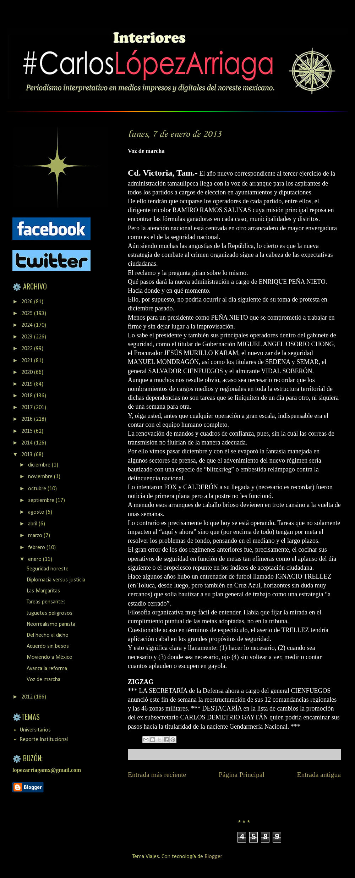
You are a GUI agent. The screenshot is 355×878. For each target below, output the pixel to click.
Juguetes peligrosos (49, 613)
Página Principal (241, 774)
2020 (27, 372)
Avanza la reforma (47, 669)
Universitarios (35, 730)
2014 (27, 443)
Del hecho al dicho (48, 635)
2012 (27, 697)
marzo (36, 536)
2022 (27, 349)
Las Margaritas (43, 591)
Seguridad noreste (48, 569)
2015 (27, 431)
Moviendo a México (49, 657)
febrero (37, 548)
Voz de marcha (43, 680)
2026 (27, 302)
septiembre (42, 500)
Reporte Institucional (44, 739)
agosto (37, 512)
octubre (38, 489)
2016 (27, 419)
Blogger (213, 857)
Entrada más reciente (157, 774)
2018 (27, 396)
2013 (27, 455)
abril (33, 524)
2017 (27, 407)
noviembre (41, 477)
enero (35, 559)
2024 (27, 325)
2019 (27, 384)
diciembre (40, 465)
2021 (27, 361)
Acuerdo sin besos (48, 646)
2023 (27, 337)
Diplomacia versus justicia (56, 580)
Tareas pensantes (46, 602)
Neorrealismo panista (51, 624)
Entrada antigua (319, 774)
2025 (27, 313)
